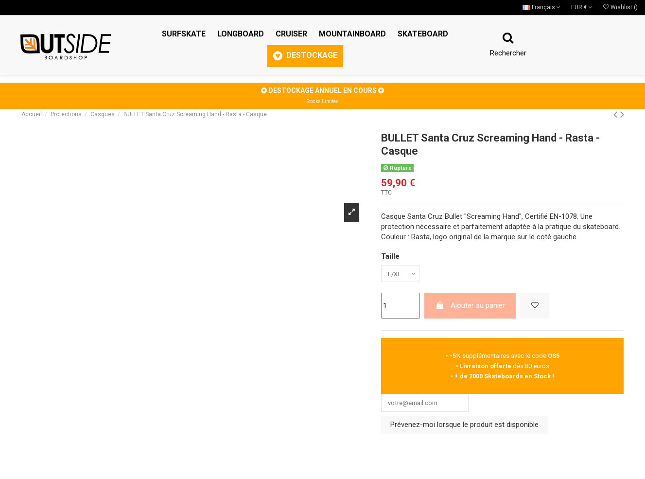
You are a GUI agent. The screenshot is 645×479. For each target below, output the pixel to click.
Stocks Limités (323, 101)
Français (541, 7)
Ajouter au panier (470, 307)
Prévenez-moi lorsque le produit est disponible (464, 429)
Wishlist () (620, 7)
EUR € (582, 7)
